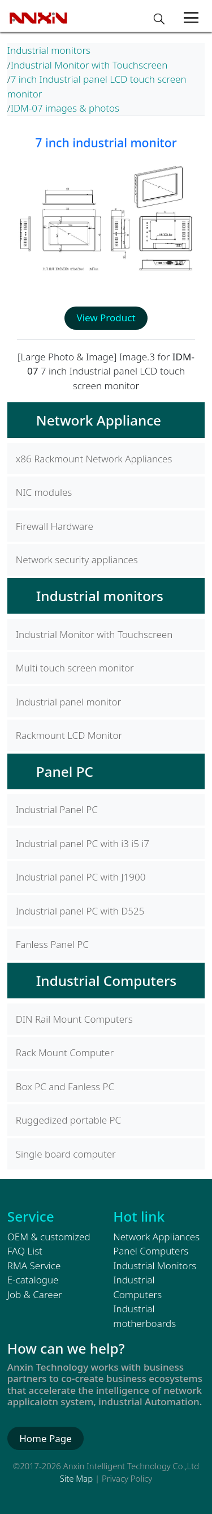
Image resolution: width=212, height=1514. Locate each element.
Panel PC (64, 771)
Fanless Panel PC (52, 944)
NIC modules (44, 492)
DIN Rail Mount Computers (74, 1019)
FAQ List (24, 1250)
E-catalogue (33, 1279)
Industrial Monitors (154, 1265)
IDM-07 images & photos (65, 107)
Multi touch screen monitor (75, 667)
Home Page (45, 1438)
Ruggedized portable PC (68, 1119)
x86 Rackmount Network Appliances (94, 458)
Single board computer (66, 1153)
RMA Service (34, 1265)
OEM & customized (48, 1236)
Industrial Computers (106, 980)
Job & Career (34, 1294)
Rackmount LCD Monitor (69, 735)
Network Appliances (156, 1236)
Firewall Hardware (54, 526)
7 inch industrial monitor (105, 142)
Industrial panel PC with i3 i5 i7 (82, 843)
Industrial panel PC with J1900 (81, 876)
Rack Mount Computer (65, 1052)
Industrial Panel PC (57, 809)
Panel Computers (150, 1250)
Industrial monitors (48, 50)
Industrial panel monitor (69, 701)
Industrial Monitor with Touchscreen (89, 64)
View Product (105, 317)
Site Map (76, 1478)
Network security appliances (77, 559)
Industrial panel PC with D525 (80, 910)
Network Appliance (98, 420)
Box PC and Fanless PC (65, 1086)
